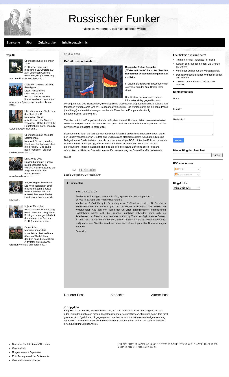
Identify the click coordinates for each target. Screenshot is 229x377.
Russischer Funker (114, 18)
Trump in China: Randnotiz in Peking (195, 59)
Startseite (13, 42)
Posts (179, 169)
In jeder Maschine (33, 206)
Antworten (81, 231)
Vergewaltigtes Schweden (38, 182)
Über (29, 42)
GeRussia (89, 174)
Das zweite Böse (33, 158)
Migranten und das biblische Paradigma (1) (39, 86)
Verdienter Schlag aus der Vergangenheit (197, 70)
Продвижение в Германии (26, 352)
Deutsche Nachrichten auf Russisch (31, 344)
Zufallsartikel (47, 42)
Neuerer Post (74, 295)
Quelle (67, 156)
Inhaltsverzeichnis (75, 42)
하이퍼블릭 (129, 343)
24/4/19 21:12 (89, 191)
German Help (19, 348)
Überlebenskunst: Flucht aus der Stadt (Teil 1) (39, 112)
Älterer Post (160, 295)
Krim (98, 174)
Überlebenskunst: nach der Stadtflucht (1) (38, 136)
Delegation (77, 174)
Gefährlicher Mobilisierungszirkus (35, 228)
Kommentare (183, 174)
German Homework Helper (26, 360)
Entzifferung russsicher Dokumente (30, 356)
